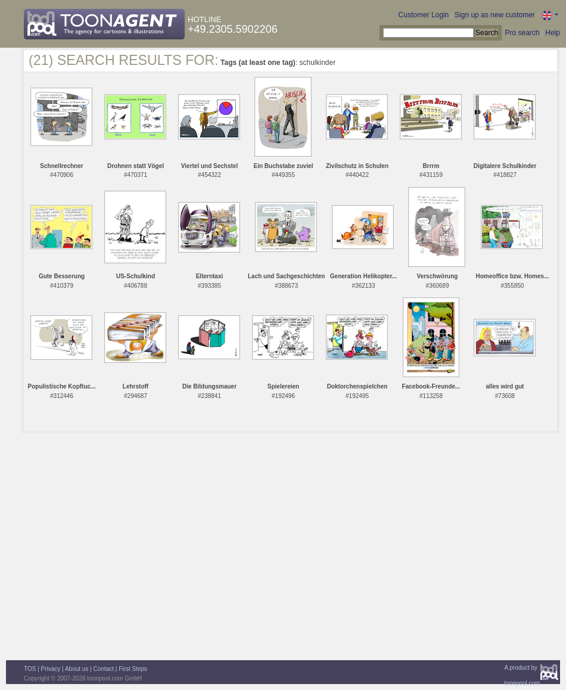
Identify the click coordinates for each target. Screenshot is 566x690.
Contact (104, 669)
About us (76, 669)
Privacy (51, 669)
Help (552, 33)
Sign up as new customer (495, 15)
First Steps (133, 669)
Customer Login (424, 15)
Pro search (522, 33)
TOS (30, 669)
